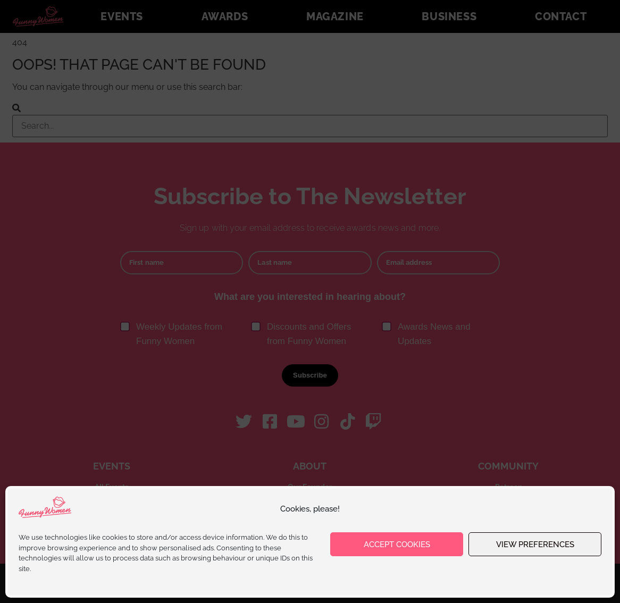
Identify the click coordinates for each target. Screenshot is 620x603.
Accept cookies (397, 544)
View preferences (535, 544)
